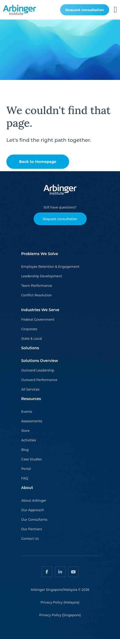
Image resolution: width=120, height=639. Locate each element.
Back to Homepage (37, 161)
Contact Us (30, 539)
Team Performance (36, 286)
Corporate (29, 329)
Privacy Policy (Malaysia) (60, 602)
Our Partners (31, 529)
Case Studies (31, 459)
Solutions (30, 348)
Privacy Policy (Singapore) (60, 615)
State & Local (31, 339)
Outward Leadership (37, 370)
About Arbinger (33, 500)
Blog (25, 450)
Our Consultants (34, 520)
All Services (30, 389)
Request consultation (84, 10)
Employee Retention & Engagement (50, 267)
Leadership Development (41, 276)
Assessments (31, 421)
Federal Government (37, 319)
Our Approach (32, 510)
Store (25, 431)
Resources (31, 398)
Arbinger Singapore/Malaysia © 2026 (60, 590)
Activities (28, 440)
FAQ (24, 478)
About (27, 487)
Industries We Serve (40, 309)
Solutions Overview (39, 360)
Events (26, 412)
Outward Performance (39, 380)
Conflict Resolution (36, 295)
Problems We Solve (39, 253)
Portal (26, 469)
